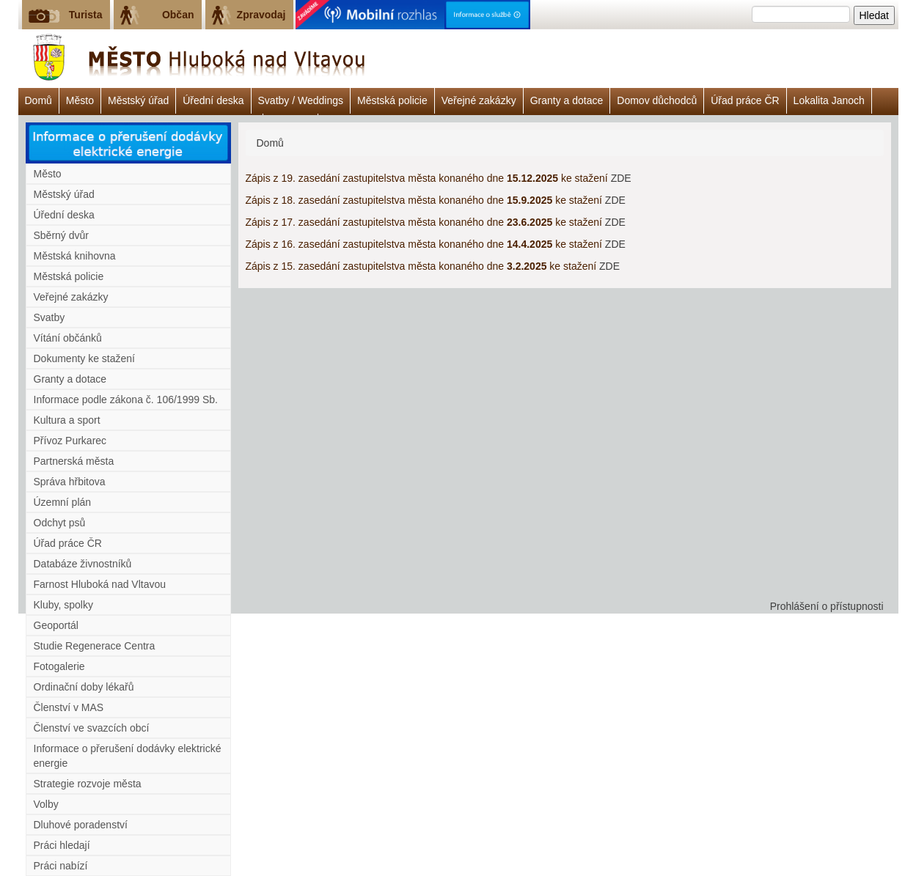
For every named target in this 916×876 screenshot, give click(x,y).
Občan (178, 15)
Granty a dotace (567, 100)
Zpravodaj (261, 15)
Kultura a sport (67, 420)
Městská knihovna (75, 256)
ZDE (621, 178)
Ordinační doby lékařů (84, 687)
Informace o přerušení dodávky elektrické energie (127, 756)
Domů (38, 100)
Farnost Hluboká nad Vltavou (100, 584)
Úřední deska (213, 100)
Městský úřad (138, 100)
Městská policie (392, 100)
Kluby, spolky (63, 605)
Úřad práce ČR (745, 100)
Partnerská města (74, 461)
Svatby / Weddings (300, 100)
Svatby (49, 317)
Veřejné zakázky (478, 100)
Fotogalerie (59, 666)
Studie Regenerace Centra (94, 646)
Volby (46, 804)
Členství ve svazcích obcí (92, 728)
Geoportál (56, 625)
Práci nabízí (61, 866)
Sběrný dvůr (61, 235)
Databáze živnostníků (83, 564)
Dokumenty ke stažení (85, 358)
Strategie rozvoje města (88, 783)
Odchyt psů (60, 523)
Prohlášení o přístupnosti (827, 606)
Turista (86, 15)
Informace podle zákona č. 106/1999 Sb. (126, 399)
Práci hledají (62, 845)
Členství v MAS (69, 707)
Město (80, 100)
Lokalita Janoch (829, 100)
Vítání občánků (68, 338)
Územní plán (63, 502)
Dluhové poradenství (81, 825)
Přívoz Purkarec (70, 440)
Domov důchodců (657, 100)
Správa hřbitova (70, 481)
